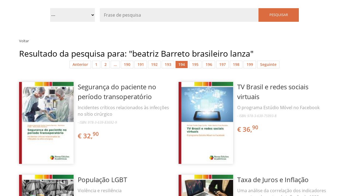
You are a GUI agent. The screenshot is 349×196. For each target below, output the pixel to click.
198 (236, 64)
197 (222, 64)
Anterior (80, 64)
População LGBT (102, 179)
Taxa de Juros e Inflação (273, 179)
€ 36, (248, 129)
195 (195, 64)
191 (140, 64)
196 (209, 64)
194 (181, 64)
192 (154, 64)
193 (168, 64)
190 (127, 64)
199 (249, 64)
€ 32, (89, 135)
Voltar (24, 40)
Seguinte (268, 64)
